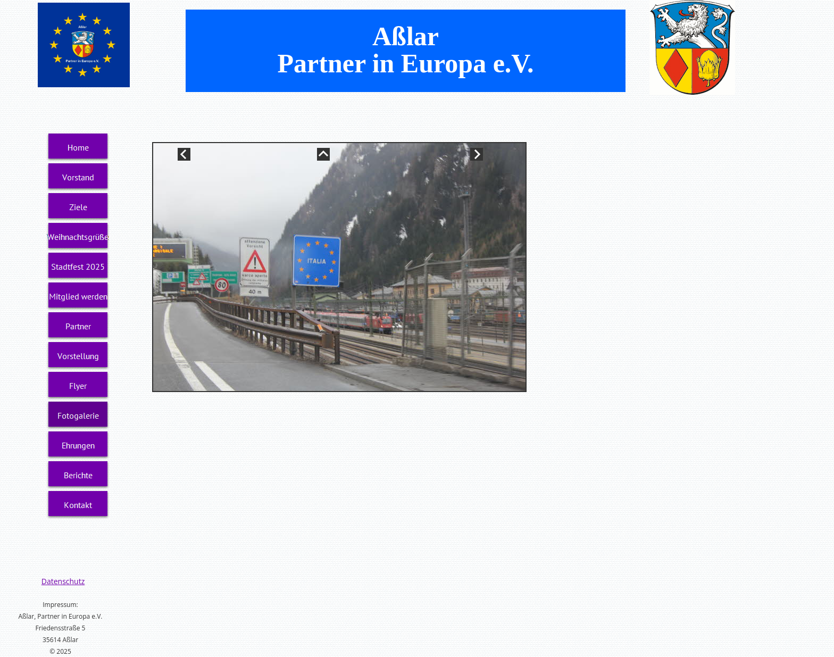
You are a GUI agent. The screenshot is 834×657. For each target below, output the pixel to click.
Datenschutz (63, 581)
